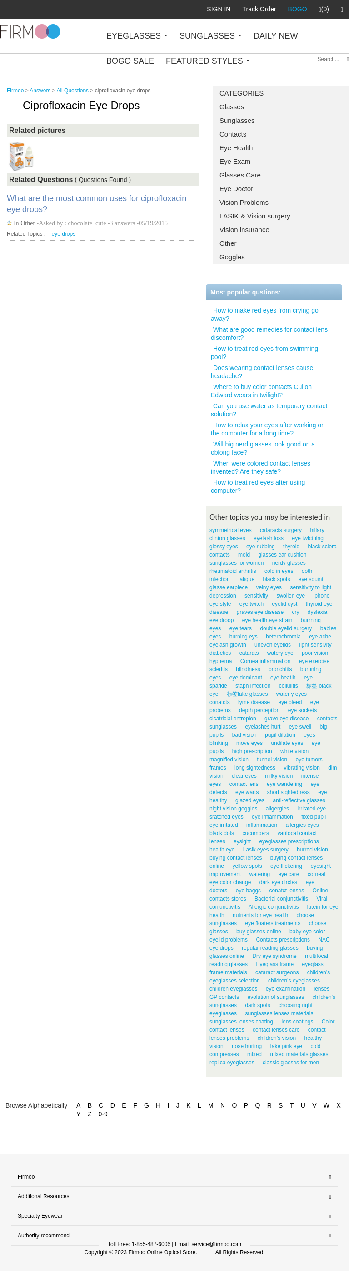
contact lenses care (276, 1030)
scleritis (218, 669)
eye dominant (245, 677)
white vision (294, 751)
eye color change (230, 882)
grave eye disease (286, 718)
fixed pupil (313, 817)
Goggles (232, 257)
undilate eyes (287, 743)
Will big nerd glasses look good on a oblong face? (263, 448)
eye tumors (308, 759)
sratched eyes (226, 817)
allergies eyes (302, 825)
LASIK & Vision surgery (254, 216)
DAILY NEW (276, 36)
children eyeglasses (233, 989)
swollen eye (290, 595)
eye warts (247, 792)
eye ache (320, 636)
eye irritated (223, 825)
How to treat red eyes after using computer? (258, 486)
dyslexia (317, 612)
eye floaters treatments (272, 923)
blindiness (248, 669)
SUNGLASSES (210, 36)
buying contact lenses (235, 858)
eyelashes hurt (262, 727)
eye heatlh (282, 677)
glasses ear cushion (282, 555)
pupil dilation (280, 735)
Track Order (259, 9)
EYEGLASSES (137, 36)
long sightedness (254, 768)
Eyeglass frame (275, 964)
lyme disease (254, 702)
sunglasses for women (236, 563)
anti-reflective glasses (299, 800)
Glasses (231, 107)
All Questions (72, 90)
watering (259, 874)
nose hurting (247, 1046)
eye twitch (251, 604)
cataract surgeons (277, 972)
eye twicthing (307, 538)
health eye (221, 849)
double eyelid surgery (286, 628)
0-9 (103, 1114)
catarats (249, 653)
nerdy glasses (289, 563)
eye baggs (248, 890)
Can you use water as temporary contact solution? (269, 410)
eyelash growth (227, 645)
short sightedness (288, 792)
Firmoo (15, 90)
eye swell (300, 727)
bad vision (244, 735)
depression (222, 595)
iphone (321, 595)
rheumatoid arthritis (232, 571)
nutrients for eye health (260, 915)
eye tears (240, 628)
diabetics (220, 653)
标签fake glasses (247, 694)
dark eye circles (278, 882)
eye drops (64, 234)
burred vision (312, 849)
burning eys (243, 636)
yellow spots (247, 866)
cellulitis (288, 686)
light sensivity (315, 645)
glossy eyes (223, 546)
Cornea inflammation (265, 661)
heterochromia (283, 636)
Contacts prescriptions (283, 940)
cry (295, 612)
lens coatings (297, 1021)
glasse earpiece (228, 587)
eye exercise (314, 661)
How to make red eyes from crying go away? (265, 314)
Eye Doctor (236, 188)
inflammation (261, 825)
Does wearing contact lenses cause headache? (262, 372)
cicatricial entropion (232, 718)
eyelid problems (228, 940)
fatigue (246, 579)
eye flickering (286, 866)
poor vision (315, 653)
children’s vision (277, 1038)
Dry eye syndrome (274, 956)
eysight (242, 841)
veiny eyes (269, 587)
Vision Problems (244, 202)
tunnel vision (272, 759)
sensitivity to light (310, 587)
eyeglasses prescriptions (289, 841)
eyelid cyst (284, 604)
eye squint (311, 579)
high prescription (252, 751)
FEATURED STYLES (208, 61)
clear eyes (244, 776)
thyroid (291, 546)
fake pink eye (286, 1046)
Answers (40, 90)
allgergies (277, 808)
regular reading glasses (270, 948)
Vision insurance (244, 229)
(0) (324, 9)
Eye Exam (234, 161)
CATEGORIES (241, 93)
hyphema (220, 661)
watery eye (280, 653)
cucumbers (255, 833)
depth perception (259, 710)
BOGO (297, 9)
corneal (316, 874)
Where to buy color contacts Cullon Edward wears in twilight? (261, 391)
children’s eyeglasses (294, 980)
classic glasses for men (291, 1062)
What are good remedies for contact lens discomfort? (269, 333)
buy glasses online (258, 931)
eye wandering (284, 784)
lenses (321, 989)
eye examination (285, 989)
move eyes (249, 743)
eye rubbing (260, 546)
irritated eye (311, 808)
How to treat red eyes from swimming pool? (264, 352)
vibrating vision (301, 768)
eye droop (221, 620)
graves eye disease (260, 612)
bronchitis (280, 669)
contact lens (244, 784)
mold (244, 555)
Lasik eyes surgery (266, 849)
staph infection (252, 686)
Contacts (232, 134)
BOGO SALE (130, 61)
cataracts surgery (281, 530)
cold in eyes (278, 571)
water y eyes (291, 694)
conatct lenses (286, 890)
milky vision (279, 776)
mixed (254, 1054)
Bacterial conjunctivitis (281, 899)
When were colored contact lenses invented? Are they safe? (260, 467)
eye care (288, 874)
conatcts (219, 702)
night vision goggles (233, 808)
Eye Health (236, 148)
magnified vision (229, 759)
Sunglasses (237, 120)
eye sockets (302, 710)
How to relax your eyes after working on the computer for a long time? (268, 429)
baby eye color (307, 931)
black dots (221, 833)
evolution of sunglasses (276, 997)
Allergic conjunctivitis (274, 907)
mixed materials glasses (299, 1054)
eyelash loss (269, 538)
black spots (276, 579)
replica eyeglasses (231, 1062)
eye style (220, 604)
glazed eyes (249, 800)
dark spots (257, 1005)
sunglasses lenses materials (279, 1013)
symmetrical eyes (230, 530)
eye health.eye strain (267, 620)
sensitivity (256, 595)
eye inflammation (272, 817)
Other (228, 243)
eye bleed (290, 702)
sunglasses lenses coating (241, 1021)
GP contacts (224, 997)
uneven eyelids (272, 645)
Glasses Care (240, 175)
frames (217, 768)
